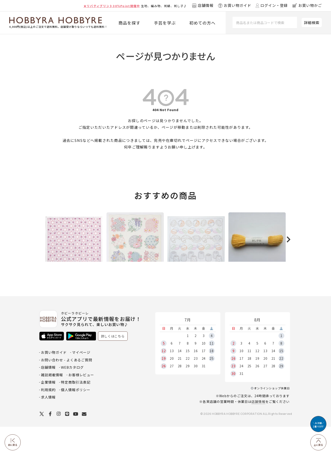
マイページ (81, 380)
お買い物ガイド (54, 380)
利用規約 (48, 418)
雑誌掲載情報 (52, 403)
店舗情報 (258, 429)
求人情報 (48, 425)
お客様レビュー (81, 403)
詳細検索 (311, 22)
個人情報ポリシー (75, 418)
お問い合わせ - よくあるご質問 (66, 388)
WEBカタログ (72, 395)
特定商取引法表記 (75, 410)
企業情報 (48, 410)
